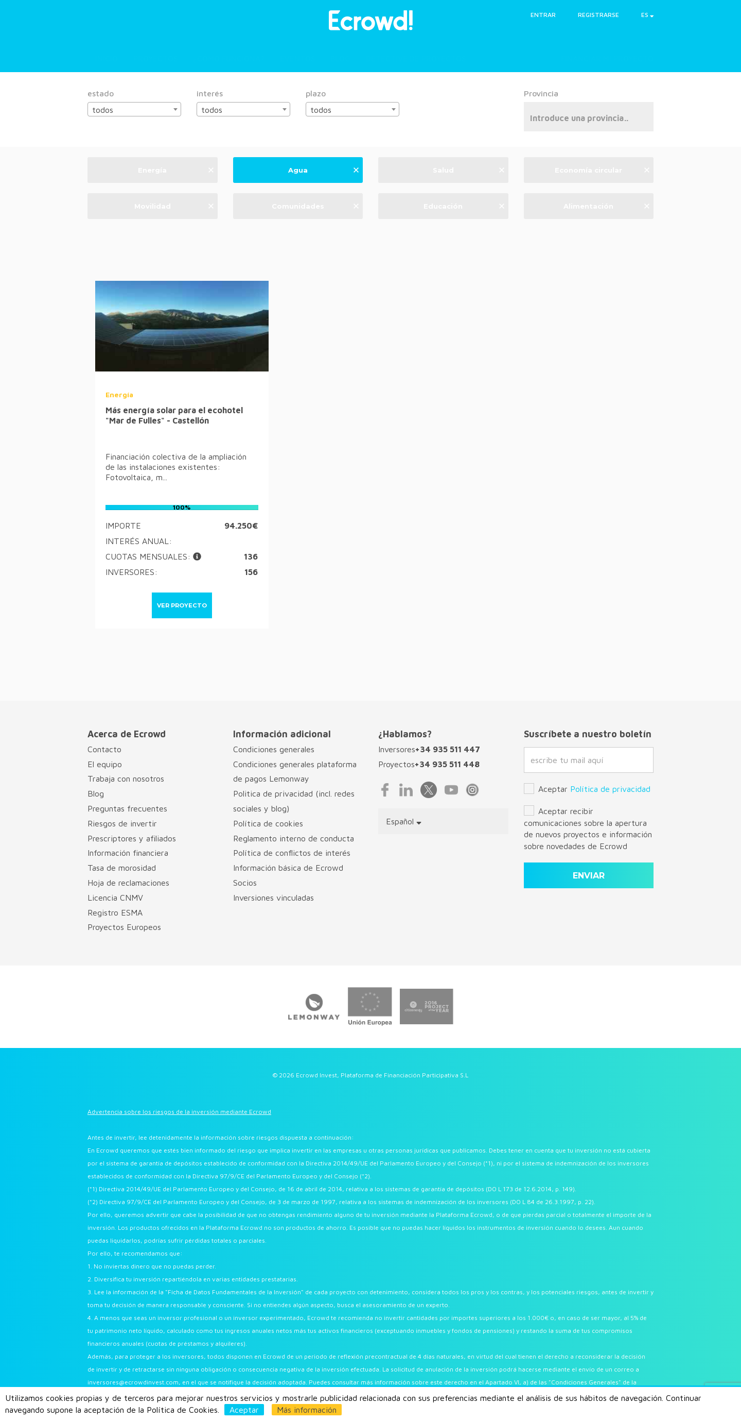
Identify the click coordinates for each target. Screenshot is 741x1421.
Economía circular (602, 169)
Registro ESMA (115, 912)
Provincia (541, 93)
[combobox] (134, 109)
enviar (589, 876)
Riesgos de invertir (122, 823)
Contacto (104, 749)
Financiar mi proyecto (607, 58)
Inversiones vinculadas (273, 897)
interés (210, 93)
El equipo (104, 764)
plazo (316, 93)
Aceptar (244, 1409)
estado (100, 93)
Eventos (297, 58)
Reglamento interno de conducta (293, 838)
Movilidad (174, 205)
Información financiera (127, 852)
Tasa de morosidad (121, 867)
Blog (340, 58)
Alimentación (606, 205)
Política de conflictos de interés (291, 852)
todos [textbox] (102, 109)
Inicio (106, 58)
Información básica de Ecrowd (288, 867)
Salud (468, 169)
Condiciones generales (273, 749)
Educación (464, 205)
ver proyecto (182, 605)
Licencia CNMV (115, 897)
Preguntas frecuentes (127, 808)
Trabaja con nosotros (125, 778)
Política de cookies (268, 823)
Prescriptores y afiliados (131, 838)
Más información (307, 1409)
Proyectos (155, 58)
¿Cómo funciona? (228, 58)
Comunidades (315, 205)
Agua (323, 169)
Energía (175, 169)
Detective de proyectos (416, 58)
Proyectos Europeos (124, 927)
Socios (245, 882)
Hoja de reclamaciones (128, 882)
